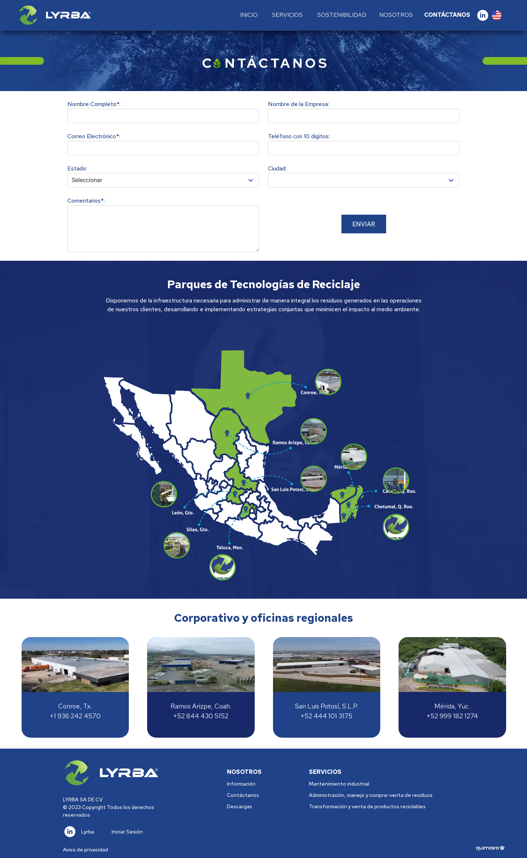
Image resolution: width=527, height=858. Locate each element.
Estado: (77, 168)
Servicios (287, 15)
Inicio (249, 15)
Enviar (363, 224)
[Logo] (54, 15)
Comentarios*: (86, 200)
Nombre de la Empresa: (298, 104)
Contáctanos (447, 15)
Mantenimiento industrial (339, 783)
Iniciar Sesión (127, 831)
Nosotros (396, 15)
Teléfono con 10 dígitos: (299, 136)
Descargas (239, 806)
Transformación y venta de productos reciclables (367, 806)
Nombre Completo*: (93, 104)
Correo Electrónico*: (93, 136)
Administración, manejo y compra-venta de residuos (371, 795)
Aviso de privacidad (85, 849)
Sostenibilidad (341, 15)
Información (241, 783)
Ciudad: (277, 168)
